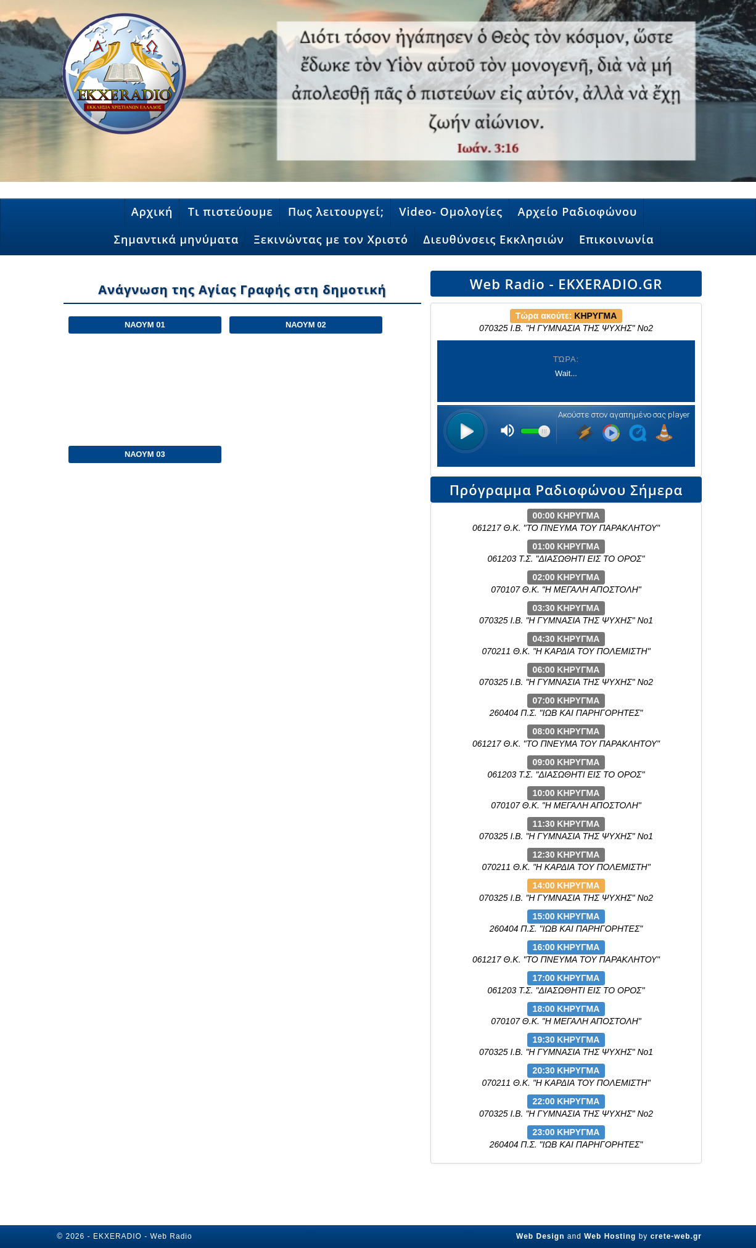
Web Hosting (610, 1236)
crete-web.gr (676, 1236)
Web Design (540, 1236)
